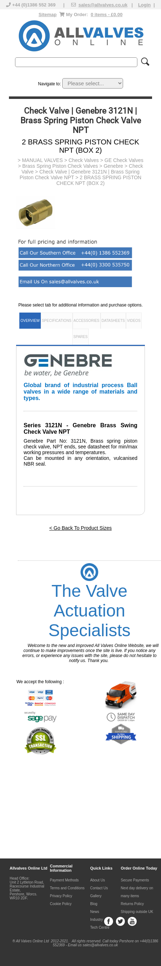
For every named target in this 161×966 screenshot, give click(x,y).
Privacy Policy (61, 896)
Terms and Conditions (67, 888)
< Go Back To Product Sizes (80, 528)
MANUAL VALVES (42, 160)
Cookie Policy (61, 904)
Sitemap (48, 14)
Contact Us (99, 888)
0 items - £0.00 (106, 14)
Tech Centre (99, 927)
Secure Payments (135, 880)
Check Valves (83, 160)
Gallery (96, 896)
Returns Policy (132, 904)
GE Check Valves (123, 160)
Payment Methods (64, 880)
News (94, 912)
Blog (93, 904)
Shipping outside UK (137, 912)
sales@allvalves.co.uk (102, 5)
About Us (97, 880)
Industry (96, 920)
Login (144, 5)
